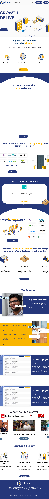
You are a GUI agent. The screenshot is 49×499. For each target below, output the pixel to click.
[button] (16, 2)
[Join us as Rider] (38, 2)
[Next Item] (6, 426)
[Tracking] (46, 2)
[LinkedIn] (47, 493)
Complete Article (24, 438)
